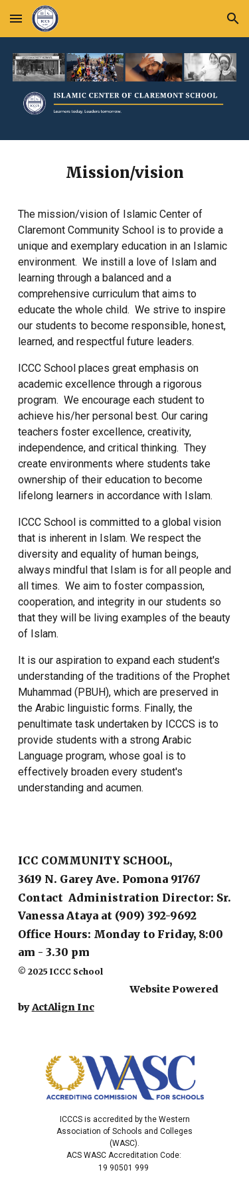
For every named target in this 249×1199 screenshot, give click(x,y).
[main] (125, 484)
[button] (16, 18)
